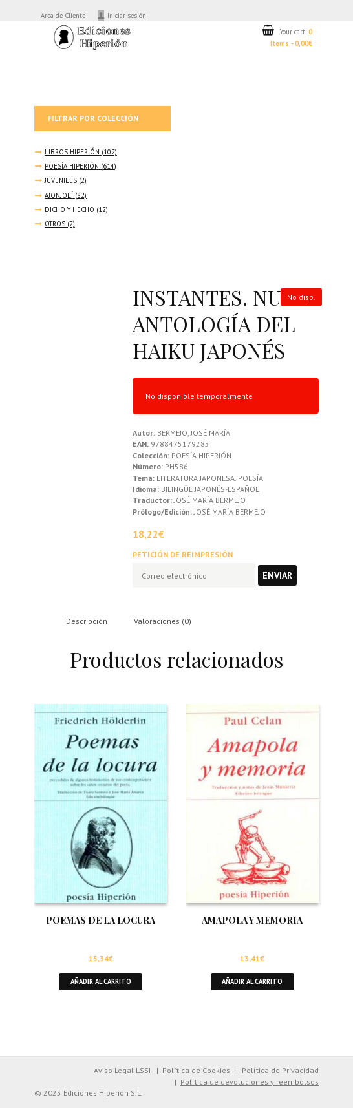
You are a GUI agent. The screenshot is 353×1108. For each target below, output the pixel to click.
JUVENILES (61, 180)
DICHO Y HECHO (69, 209)
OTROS (55, 223)
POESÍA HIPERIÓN (72, 166)
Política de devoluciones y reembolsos (249, 1082)
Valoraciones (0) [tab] (162, 621)
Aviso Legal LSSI (122, 1070)
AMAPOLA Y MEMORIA (252, 920)
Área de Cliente (63, 15)
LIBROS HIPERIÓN (72, 151)
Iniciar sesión (126, 15)
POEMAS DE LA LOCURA (100, 920)
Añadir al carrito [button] (100, 981)
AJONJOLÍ (59, 195)
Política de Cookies (196, 1070)
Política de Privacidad (280, 1070)
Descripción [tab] (86, 621)
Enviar (277, 575)
